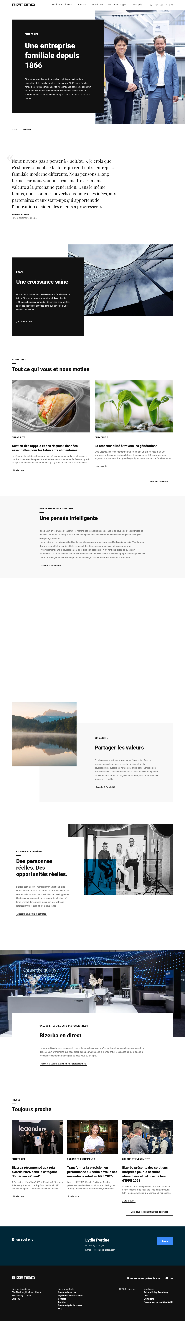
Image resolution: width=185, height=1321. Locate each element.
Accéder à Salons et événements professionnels (63, 1063)
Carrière (62, 1302)
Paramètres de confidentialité (158, 1302)
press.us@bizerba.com (104, 1249)
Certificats (149, 1298)
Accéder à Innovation (51, 565)
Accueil (14, 129)
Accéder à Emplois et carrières (31, 913)
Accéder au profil (25, 321)
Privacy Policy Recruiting (156, 1292)
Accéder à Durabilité (105, 787)
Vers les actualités (159, 481)
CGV (146, 1295)
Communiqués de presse (70, 1305)
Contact (62, 1298)
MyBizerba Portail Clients (70, 1295)
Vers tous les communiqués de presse (149, 1211)
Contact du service (67, 1292)
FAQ (60, 1308)
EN (167, 5)
